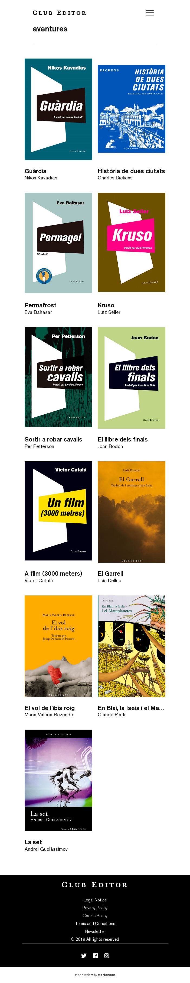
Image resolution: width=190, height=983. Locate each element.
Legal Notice (95, 900)
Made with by (95, 975)
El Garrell (110, 573)
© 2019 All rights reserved (95, 939)
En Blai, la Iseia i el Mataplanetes (131, 707)
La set (33, 842)
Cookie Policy (95, 915)
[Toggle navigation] (149, 13)
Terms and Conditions (95, 923)
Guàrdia (35, 171)
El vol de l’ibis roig (50, 707)
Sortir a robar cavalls (53, 439)
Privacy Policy (95, 907)
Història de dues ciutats (131, 171)
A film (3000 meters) (53, 573)
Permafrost (41, 305)
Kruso (106, 305)
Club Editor (59, 12)
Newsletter (95, 931)
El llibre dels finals (123, 439)
